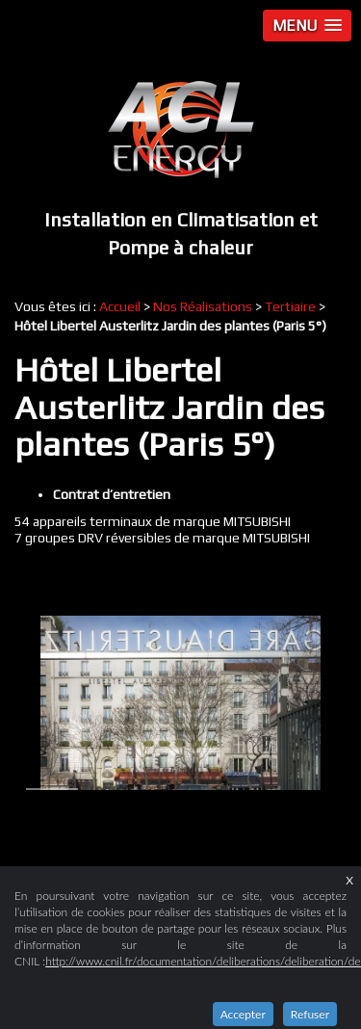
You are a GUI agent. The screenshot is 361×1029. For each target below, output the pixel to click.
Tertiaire (290, 306)
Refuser (310, 1014)
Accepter (243, 1014)
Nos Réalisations (202, 306)
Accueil (120, 306)
